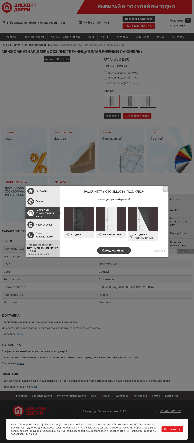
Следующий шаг (114, 250)
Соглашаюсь (172, 429)
